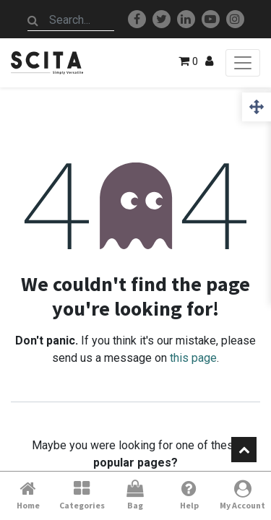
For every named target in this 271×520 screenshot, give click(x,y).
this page (193, 358)
